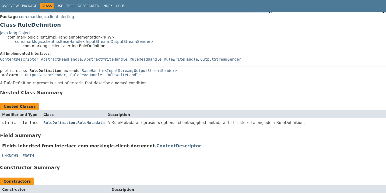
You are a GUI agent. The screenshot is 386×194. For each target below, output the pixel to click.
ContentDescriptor (19, 59)
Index (108, 6)
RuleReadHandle (146, 59)
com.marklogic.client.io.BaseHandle (49, 41)
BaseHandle (93, 70)
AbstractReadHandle (61, 59)
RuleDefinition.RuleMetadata (74, 122)
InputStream (97, 41)
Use (60, 6)
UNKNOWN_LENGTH (18, 156)
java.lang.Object (15, 33)
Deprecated (88, 6)
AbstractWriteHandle (105, 59)
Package (29, 6)
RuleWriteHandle (181, 59)
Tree (70, 6)
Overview (10, 6)
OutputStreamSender (130, 41)
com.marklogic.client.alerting (46, 17)
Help (120, 6)
